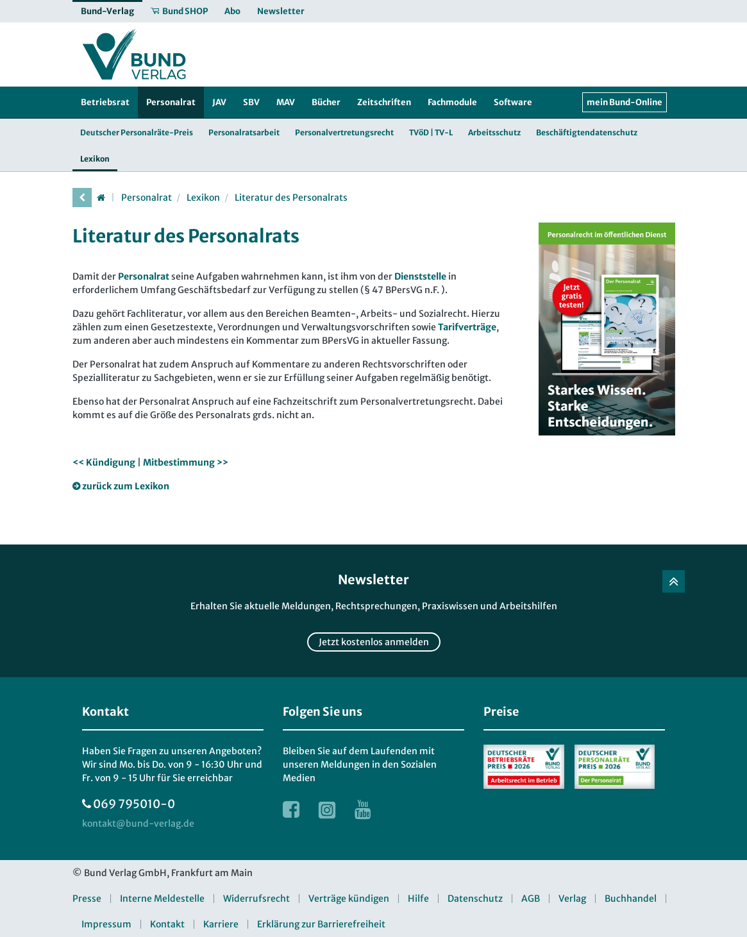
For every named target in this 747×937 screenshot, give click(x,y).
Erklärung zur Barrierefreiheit (321, 924)
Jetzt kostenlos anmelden (374, 642)
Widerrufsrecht (256, 898)
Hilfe (418, 898)
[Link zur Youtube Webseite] (363, 809)
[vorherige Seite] (82, 197)
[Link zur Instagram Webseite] (327, 809)
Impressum (106, 924)
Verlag (572, 898)
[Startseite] (101, 197)
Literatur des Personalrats (291, 197)
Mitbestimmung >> (185, 462)
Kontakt (167, 924)
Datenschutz (475, 898)
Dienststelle (420, 276)
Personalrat (146, 197)
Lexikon (203, 197)
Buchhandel (631, 898)
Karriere (221, 924)
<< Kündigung (103, 462)
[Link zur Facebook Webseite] (291, 809)
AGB (530, 898)
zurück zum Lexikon (125, 486)
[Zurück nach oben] (673, 581)
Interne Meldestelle (162, 898)
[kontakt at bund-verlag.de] (138, 824)
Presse (86, 898)
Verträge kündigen (348, 898)
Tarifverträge (467, 327)
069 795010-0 (134, 804)
